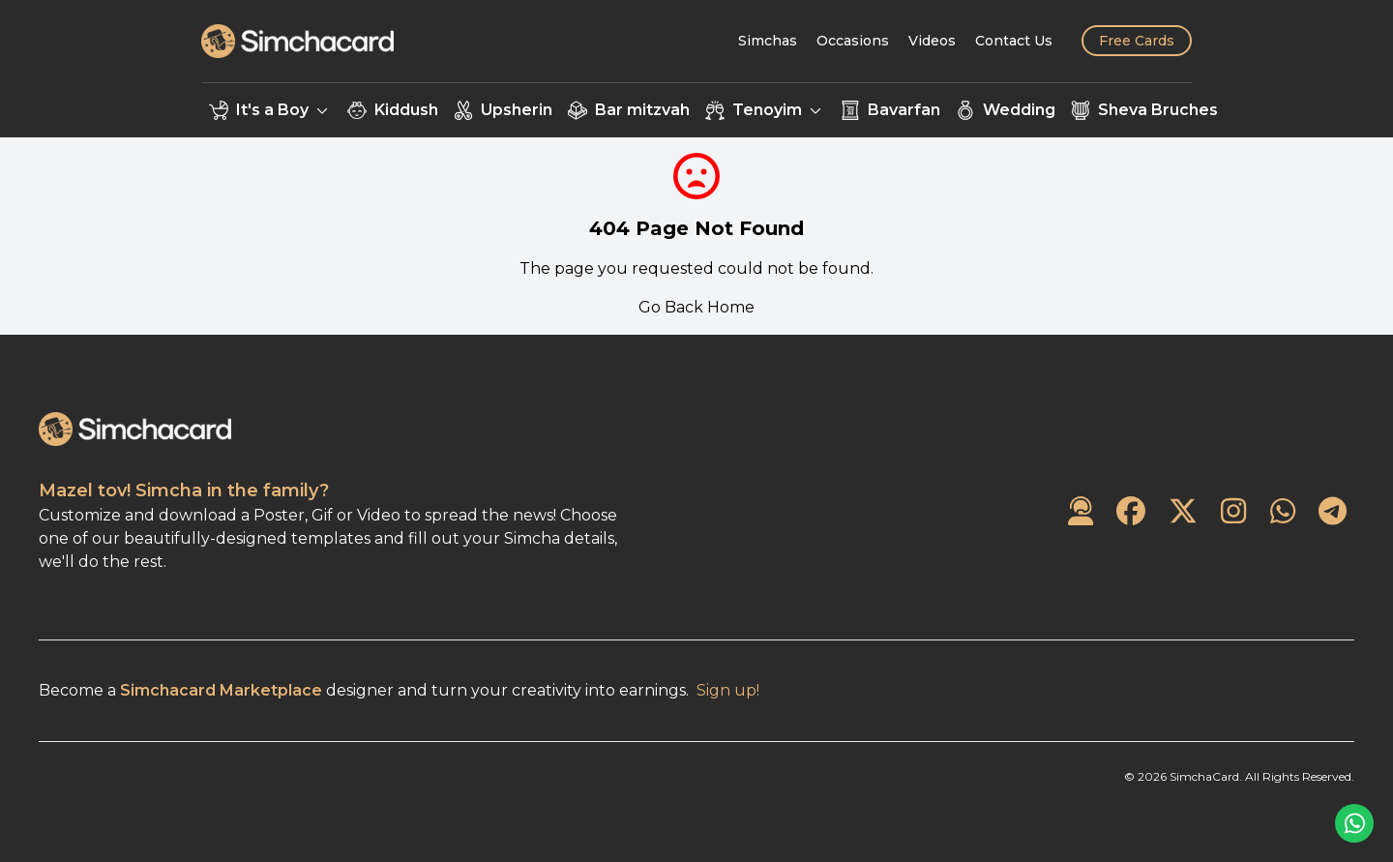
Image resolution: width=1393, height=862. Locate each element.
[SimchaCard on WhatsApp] (1282, 512)
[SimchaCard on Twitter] (1183, 512)
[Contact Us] (1013, 40)
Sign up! (727, 690)
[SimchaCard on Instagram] (1233, 512)
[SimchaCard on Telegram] (1332, 512)
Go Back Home (696, 307)
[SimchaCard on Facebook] (1131, 512)
